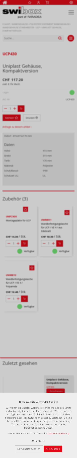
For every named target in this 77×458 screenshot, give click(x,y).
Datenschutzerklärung (58, 433)
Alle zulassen (53, 448)
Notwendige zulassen (28, 448)
